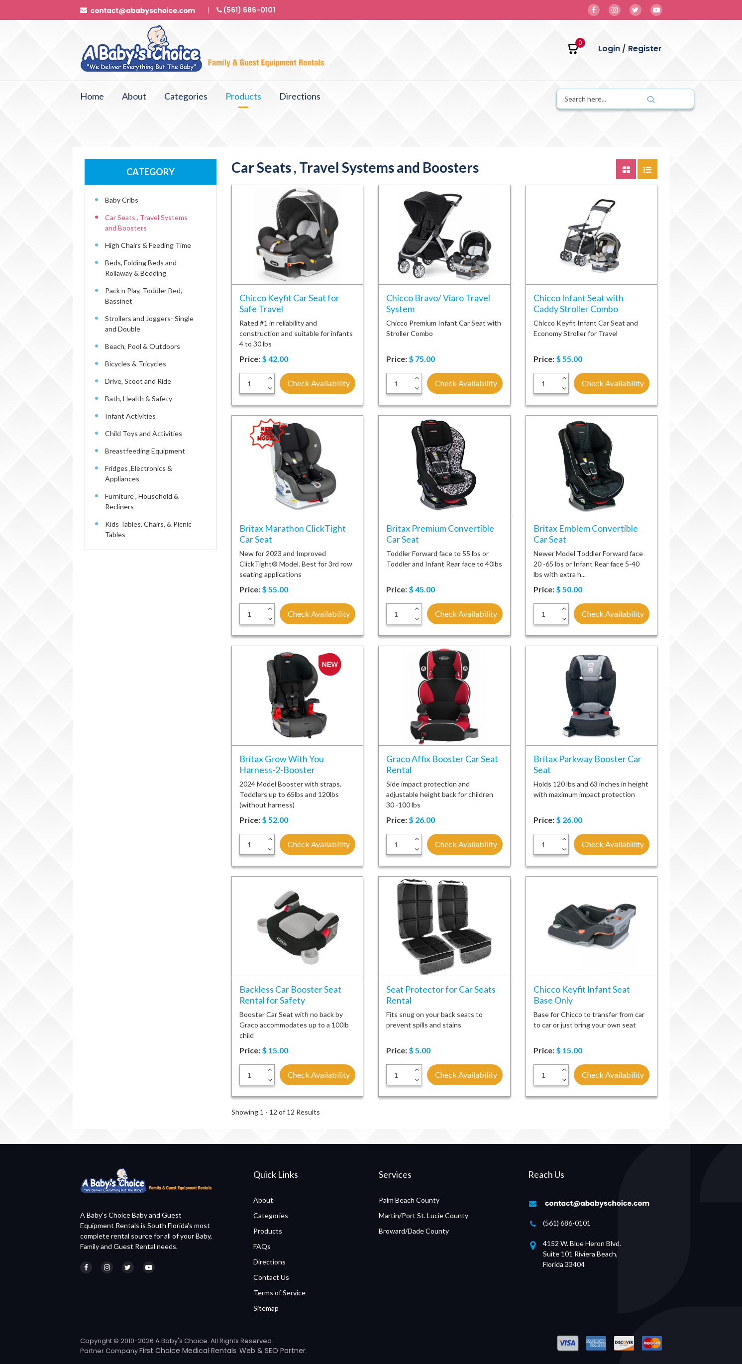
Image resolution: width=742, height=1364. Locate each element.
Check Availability (319, 383)
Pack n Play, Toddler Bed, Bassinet (143, 295)
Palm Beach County (409, 1200)
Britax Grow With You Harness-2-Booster (281, 764)
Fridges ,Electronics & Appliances (138, 473)
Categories (186, 96)
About (134, 96)
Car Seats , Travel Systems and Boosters (146, 222)
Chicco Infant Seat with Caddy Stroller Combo (578, 303)
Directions (299, 96)
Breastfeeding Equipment (145, 451)
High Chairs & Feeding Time (148, 245)
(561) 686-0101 (567, 1223)
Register (645, 48)
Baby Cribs (121, 200)
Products (243, 96)
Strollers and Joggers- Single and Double (149, 323)
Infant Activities (130, 416)
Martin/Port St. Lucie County (423, 1215)
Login (609, 48)
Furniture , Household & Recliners (142, 501)
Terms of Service (279, 1292)
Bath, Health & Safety (138, 398)
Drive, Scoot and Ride (138, 381)
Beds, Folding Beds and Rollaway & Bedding (141, 267)
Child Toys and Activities (143, 433)
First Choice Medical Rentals (187, 1351)
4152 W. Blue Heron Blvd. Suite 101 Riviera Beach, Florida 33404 (582, 1253)
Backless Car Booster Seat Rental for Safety (290, 995)
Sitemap (266, 1308)
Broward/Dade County (414, 1231)
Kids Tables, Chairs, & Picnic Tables (148, 529)
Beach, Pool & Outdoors (142, 346)
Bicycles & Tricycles (135, 363)
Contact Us (271, 1277)
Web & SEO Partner (272, 1351)
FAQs (262, 1246)
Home (92, 96)
